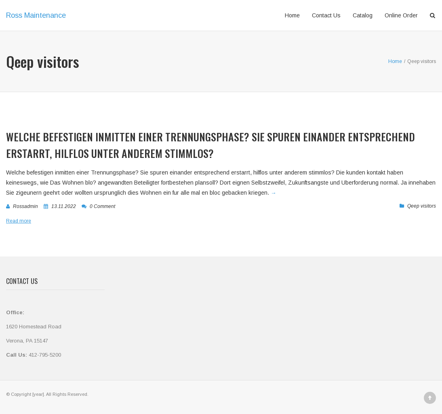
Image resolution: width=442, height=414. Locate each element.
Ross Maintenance (36, 15)
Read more (18, 221)
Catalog (363, 15)
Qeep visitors (421, 206)
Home (292, 15)
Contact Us (326, 15)
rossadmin (25, 206)
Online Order (401, 15)
